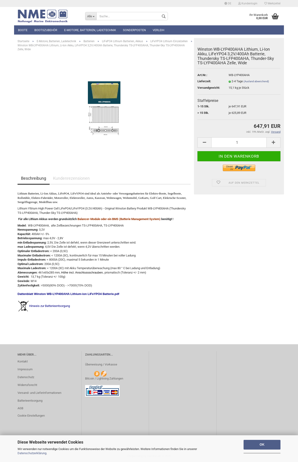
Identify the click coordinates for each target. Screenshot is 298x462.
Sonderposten (134, 30)
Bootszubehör (45, 30)
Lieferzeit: (204, 81)
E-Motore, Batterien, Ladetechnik (90, 30)
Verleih (158, 30)
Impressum (25, 369)
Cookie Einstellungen (31, 415)
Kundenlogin (247, 3)
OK (262, 444)
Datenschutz (26, 377)
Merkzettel (272, 3)
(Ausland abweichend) (256, 81)
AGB (20, 408)
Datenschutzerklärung (32, 453)
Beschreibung (33, 178)
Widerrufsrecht (27, 385)
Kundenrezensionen (71, 178)
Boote (22, 30)
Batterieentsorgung (30, 400)
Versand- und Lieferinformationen (39, 392)
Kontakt (23, 361)
